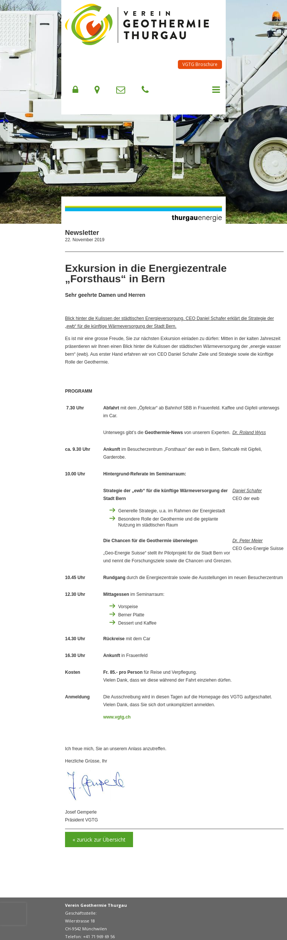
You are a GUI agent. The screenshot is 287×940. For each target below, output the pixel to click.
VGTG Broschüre (199, 64)
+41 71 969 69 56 (99, 936)
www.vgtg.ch (117, 717)
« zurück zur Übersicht (99, 839)
